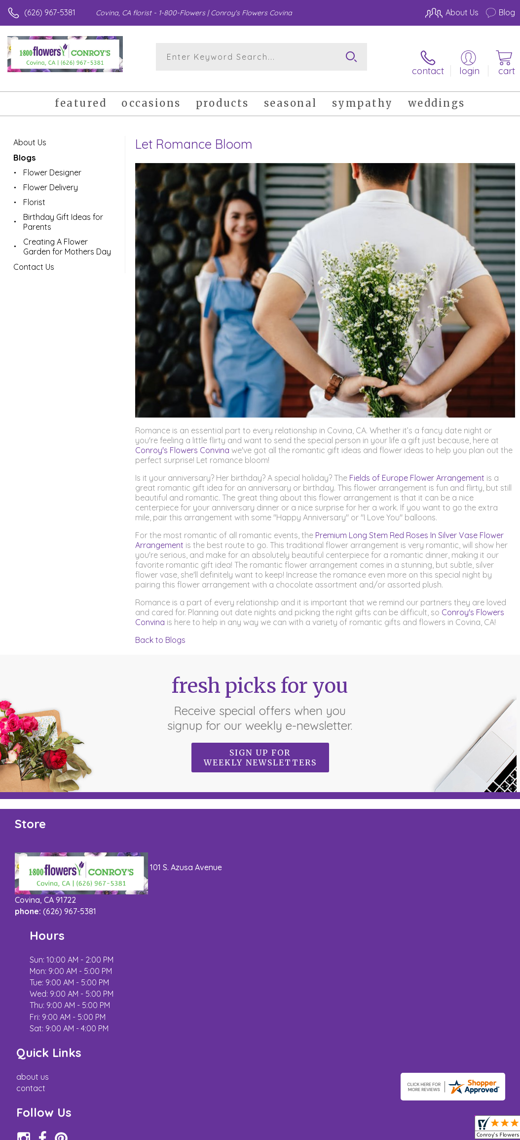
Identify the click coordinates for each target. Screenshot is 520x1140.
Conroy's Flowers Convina (182, 441)
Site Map (479, 1038)
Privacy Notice (347, 1038)
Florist (34, 193)
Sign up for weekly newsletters (260, 749)
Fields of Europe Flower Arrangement (416, 468)
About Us (29, 133)
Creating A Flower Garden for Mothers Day (67, 238)
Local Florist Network (417, 1038)
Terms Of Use (289, 1038)
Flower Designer (52, 164)
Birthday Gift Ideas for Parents (63, 213)
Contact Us (33, 258)
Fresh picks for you (260, 694)
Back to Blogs (160, 630)
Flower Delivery (50, 178)
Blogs (24, 149)
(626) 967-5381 (49, 12)
